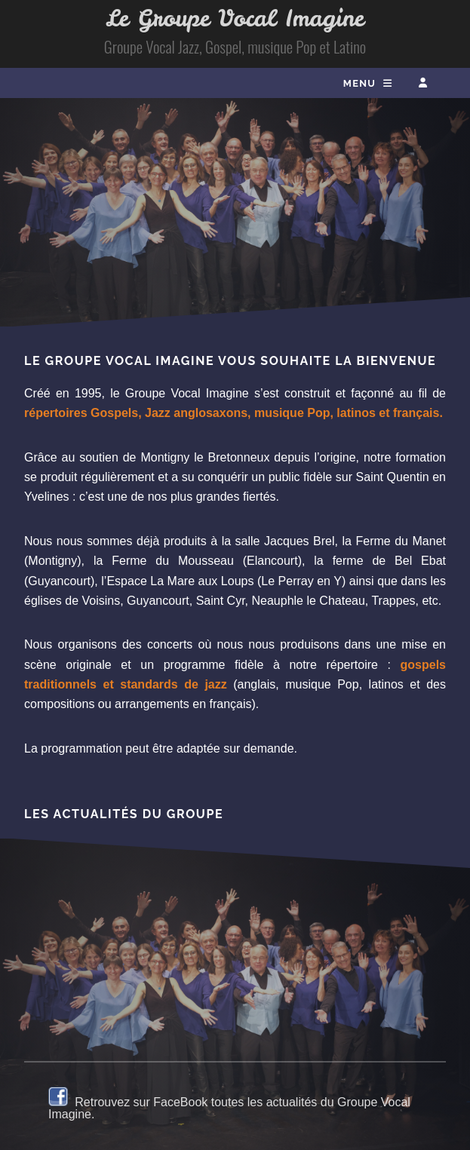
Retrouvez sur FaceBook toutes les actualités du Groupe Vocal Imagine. (229, 1108)
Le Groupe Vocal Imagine (235, 18)
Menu (359, 83)
